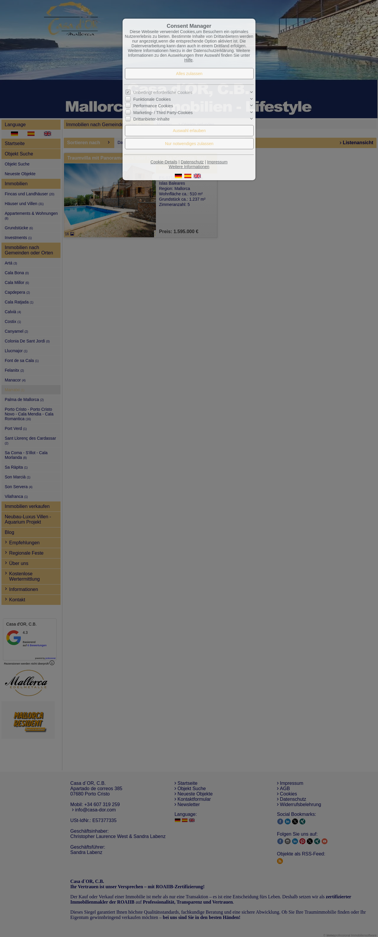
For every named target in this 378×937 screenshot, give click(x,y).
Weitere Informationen (189, 166)
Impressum (217, 162)
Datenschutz (192, 162)
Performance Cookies (153, 105)
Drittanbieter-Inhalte (151, 119)
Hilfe (188, 60)
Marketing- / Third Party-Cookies (163, 112)
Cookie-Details (164, 162)
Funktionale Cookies (152, 99)
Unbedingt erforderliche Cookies (162, 92)
